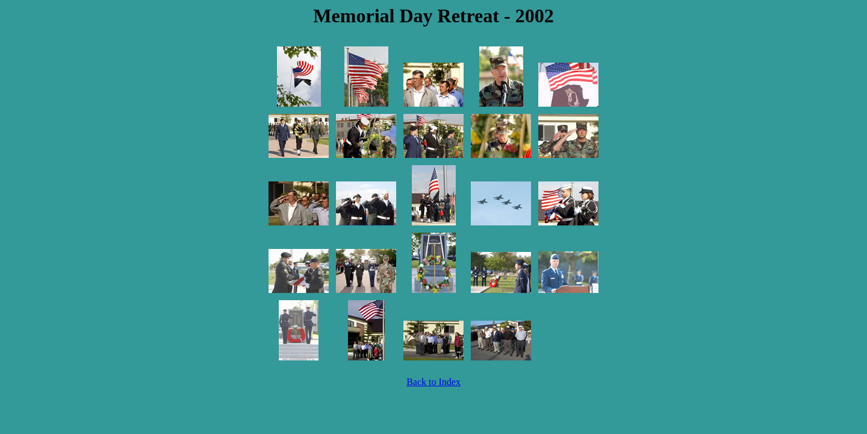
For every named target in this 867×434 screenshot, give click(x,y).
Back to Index (433, 382)
